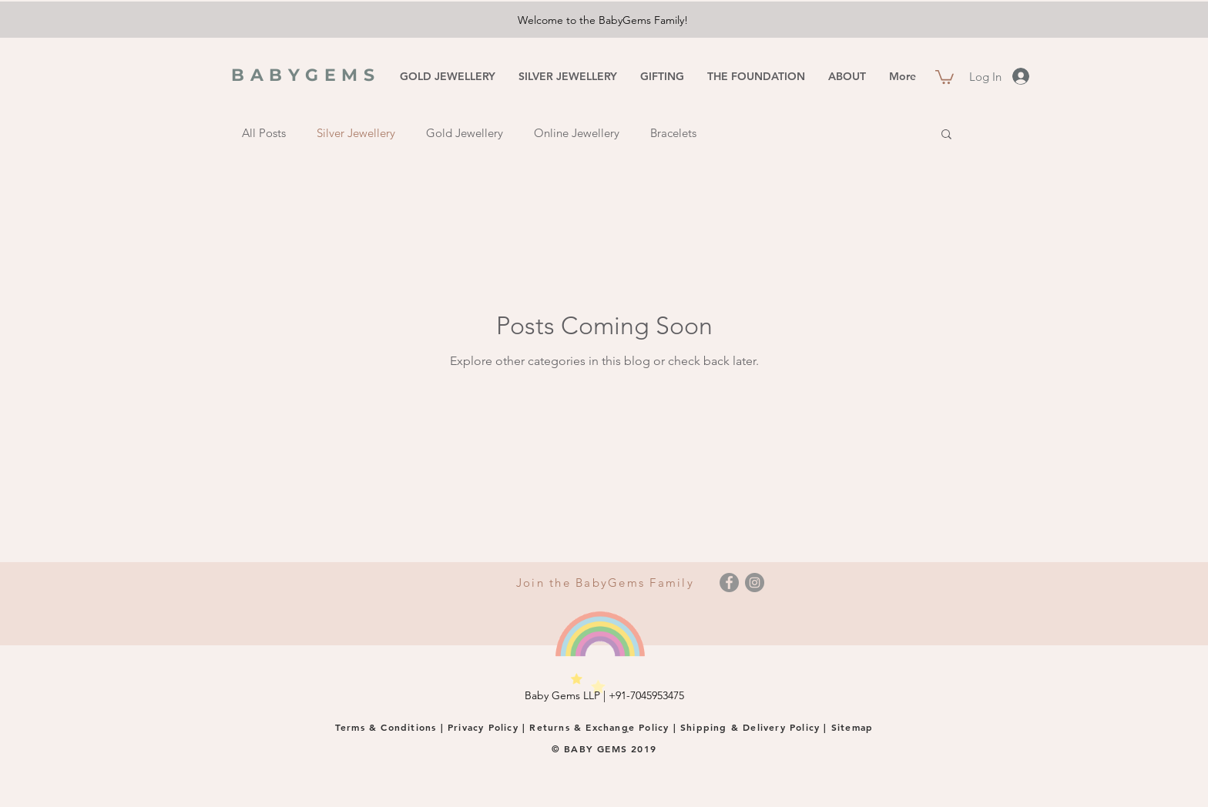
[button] (944, 76)
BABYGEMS (306, 75)
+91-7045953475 (646, 695)
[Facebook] (729, 582)
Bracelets (673, 133)
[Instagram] (754, 582)
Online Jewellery (576, 133)
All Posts (264, 133)
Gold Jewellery (464, 133)
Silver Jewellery (356, 133)
